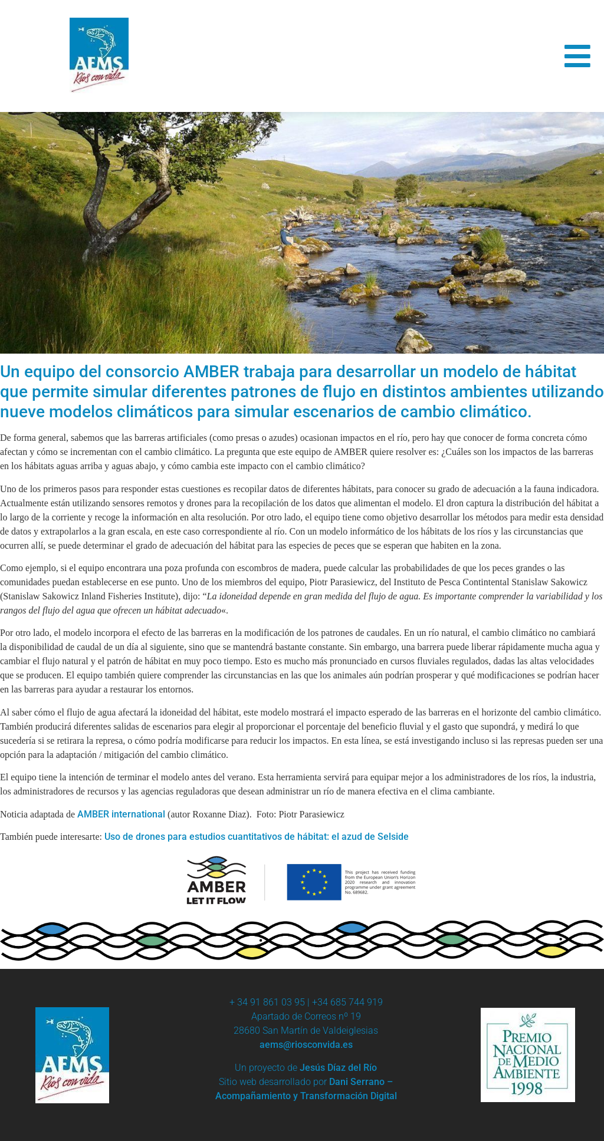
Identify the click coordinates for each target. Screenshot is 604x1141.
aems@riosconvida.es (306, 1044)
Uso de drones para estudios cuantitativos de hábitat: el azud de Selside (256, 836)
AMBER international (121, 814)
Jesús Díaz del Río (338, 1067)
